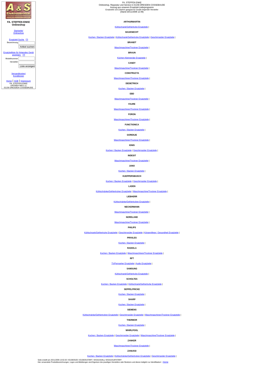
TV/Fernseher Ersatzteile (123, 263)
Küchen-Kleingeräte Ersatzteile (131, 58)
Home (165, 362)
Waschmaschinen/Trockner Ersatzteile (131, 78)
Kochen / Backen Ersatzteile (101, 37)
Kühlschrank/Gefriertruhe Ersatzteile (131, 27)
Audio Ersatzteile (143, 263)
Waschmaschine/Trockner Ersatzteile (131, 47)
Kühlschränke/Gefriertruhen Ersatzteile (113, 191)
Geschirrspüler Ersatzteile (162, 37)
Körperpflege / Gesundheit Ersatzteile (161, 232)
